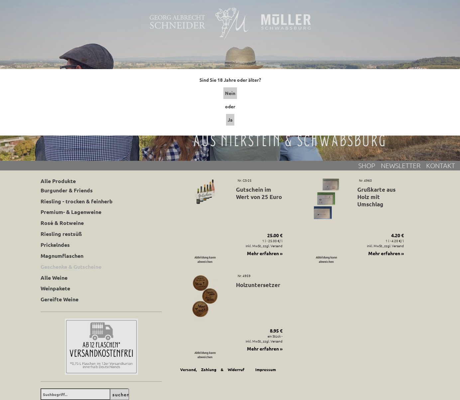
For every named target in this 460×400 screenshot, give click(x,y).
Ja (230, 120)
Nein (230, 93)
